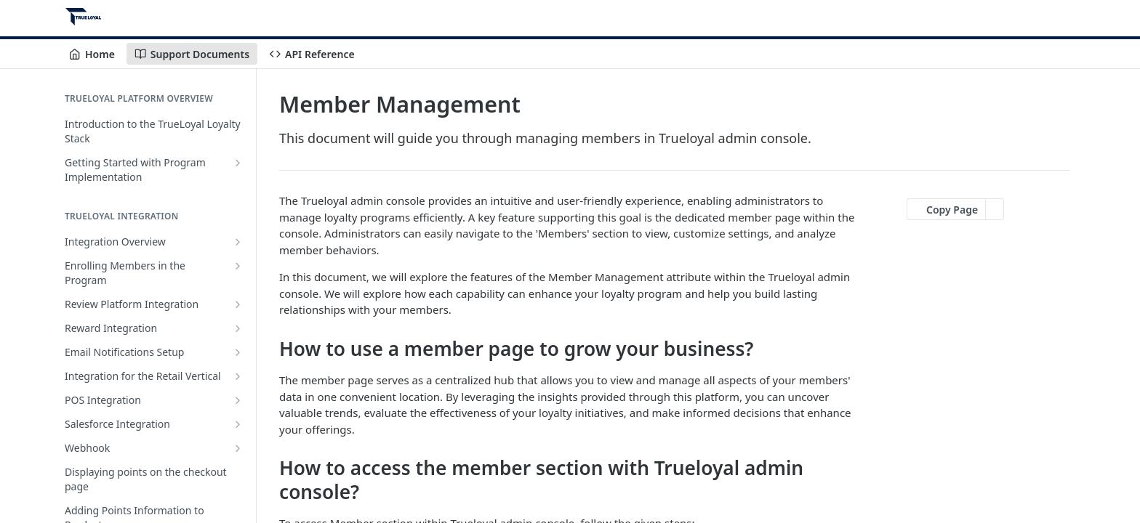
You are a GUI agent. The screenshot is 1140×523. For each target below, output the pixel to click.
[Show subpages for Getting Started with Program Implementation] (238, 163)
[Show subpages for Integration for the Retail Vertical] (238, 376)
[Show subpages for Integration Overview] (238, 242)
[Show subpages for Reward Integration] (238, 328)
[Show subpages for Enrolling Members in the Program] (238, 266)
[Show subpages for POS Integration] (238, 400)
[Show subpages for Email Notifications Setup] (238, 352)
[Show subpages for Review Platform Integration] (238, 304)
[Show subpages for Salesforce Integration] (238, 424)
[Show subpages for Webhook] (238, 448)
